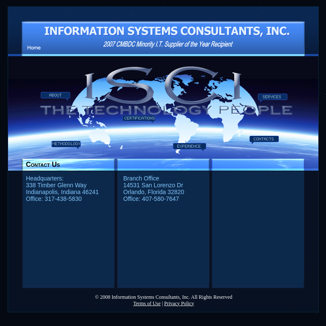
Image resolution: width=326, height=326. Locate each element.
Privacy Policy (179, 303)
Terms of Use (146, 303)
